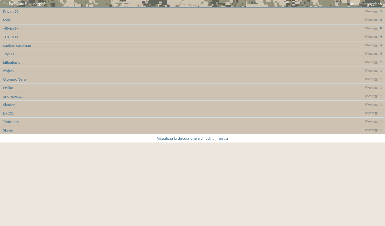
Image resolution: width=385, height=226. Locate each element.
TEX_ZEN (10, 37)
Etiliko (8, 87)
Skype (8, 130)
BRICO (8, 113)
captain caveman (17, 45)
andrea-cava (13, 96)
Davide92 (11, 11)
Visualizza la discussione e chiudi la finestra (192, 138)
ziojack (8, 70)
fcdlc (7, 20)
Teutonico (11, 121)
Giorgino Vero (14, 79)
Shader (9, 104)
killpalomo (11, 62)
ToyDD (8, 53)
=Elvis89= (11, 28)
